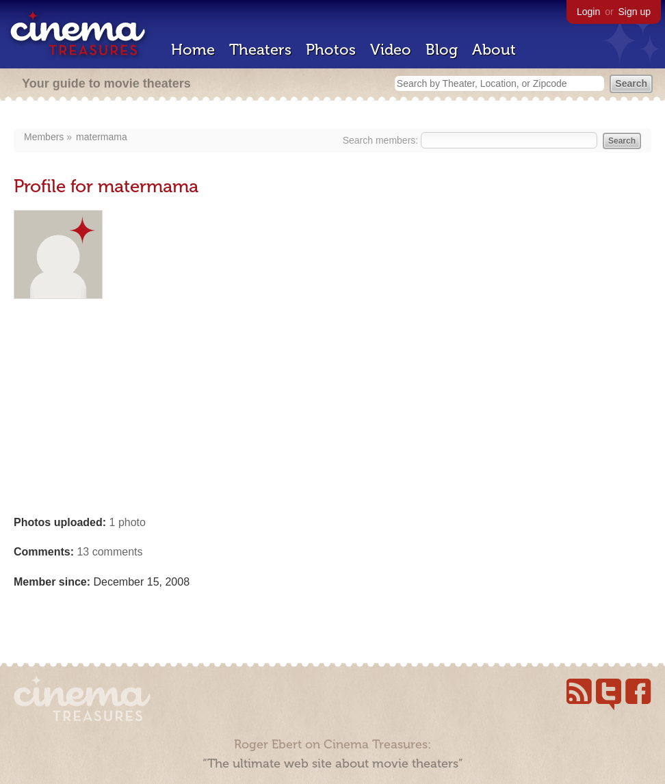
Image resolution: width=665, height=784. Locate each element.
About (494, 49)
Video (390, 49)
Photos (331, 49)
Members (44, 136)
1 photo (127, 522)
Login (588, 11)
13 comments (109, 552)
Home (193, 49)
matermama (101, 136)
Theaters (260, 49)
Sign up (634, 11)
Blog (442, 49)
